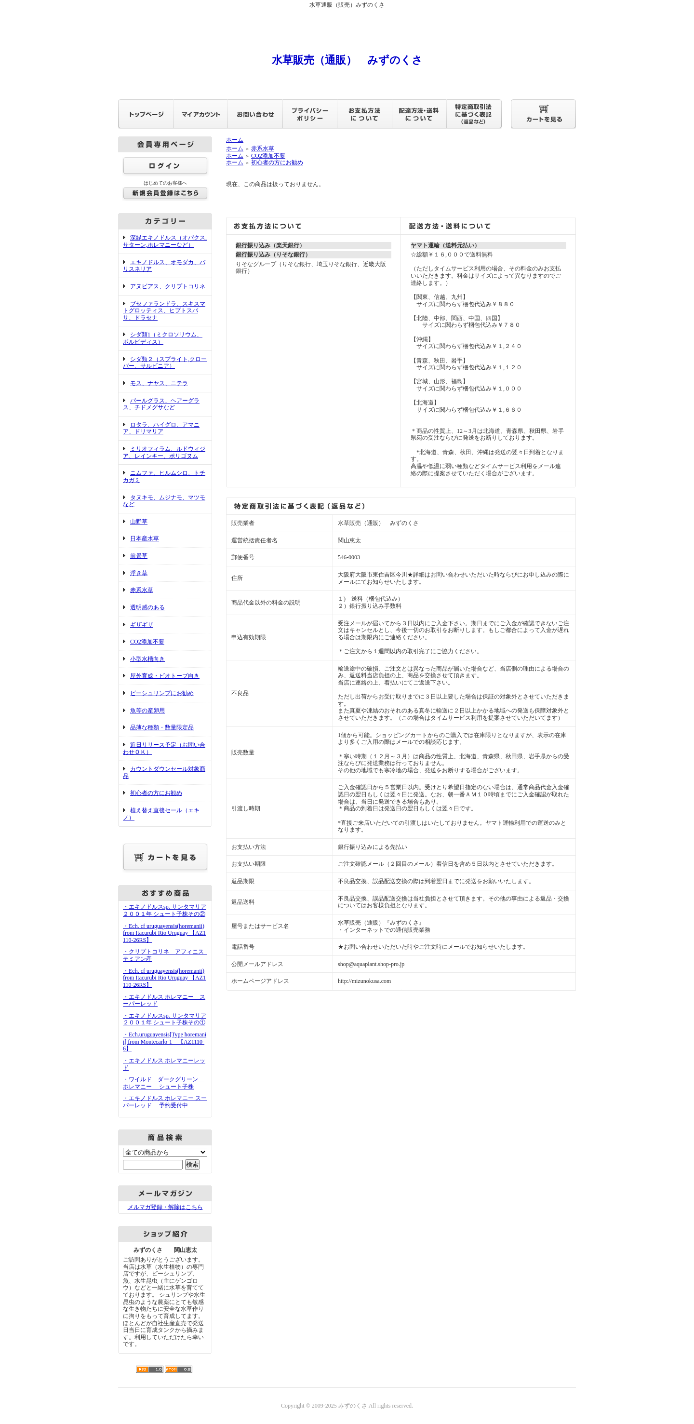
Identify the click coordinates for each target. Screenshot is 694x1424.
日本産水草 (144, 538)
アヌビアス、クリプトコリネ (167, 286)
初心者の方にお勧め (156, 793)
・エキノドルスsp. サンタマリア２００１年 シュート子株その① (164, 1019)
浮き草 (138, 573)
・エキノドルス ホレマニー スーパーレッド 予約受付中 (165, 1102)
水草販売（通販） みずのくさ (347, 60)
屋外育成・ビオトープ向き (165, 675)
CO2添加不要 (147, 641)
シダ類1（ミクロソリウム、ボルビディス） (162, 338)
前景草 (138, 555)
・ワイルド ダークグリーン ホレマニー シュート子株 (163, 1083)
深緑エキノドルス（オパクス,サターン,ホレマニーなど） (165, 241)
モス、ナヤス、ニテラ (159, 383)
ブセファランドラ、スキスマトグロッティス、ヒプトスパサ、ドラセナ (164, 310)
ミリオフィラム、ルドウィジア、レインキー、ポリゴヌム (164, 452)
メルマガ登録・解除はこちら (165, 1207)
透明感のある (147, 607)
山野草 (138, 521)
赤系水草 (141, 590)
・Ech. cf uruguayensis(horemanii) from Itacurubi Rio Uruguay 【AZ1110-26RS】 (164, 933)
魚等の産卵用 (147, 710)
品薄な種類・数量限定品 (162, 727)
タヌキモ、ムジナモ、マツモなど (164, 501)
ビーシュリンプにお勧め (162, 693)
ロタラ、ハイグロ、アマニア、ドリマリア (161, 428)
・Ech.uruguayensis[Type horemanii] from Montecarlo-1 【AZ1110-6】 (164, 1041)
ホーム (234, 139)
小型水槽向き (147, 659)
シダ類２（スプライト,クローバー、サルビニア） (165, 363)
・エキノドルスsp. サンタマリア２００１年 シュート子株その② (164, 910)
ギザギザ (141, 624)
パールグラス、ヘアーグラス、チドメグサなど (161, 404)
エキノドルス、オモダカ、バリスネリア (164, 266)
